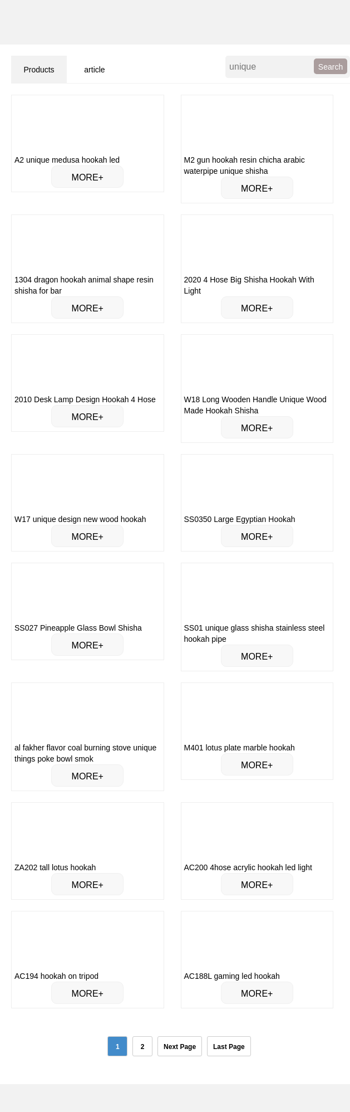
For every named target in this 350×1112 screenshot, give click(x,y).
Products (38, 69)
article (94, 69)
